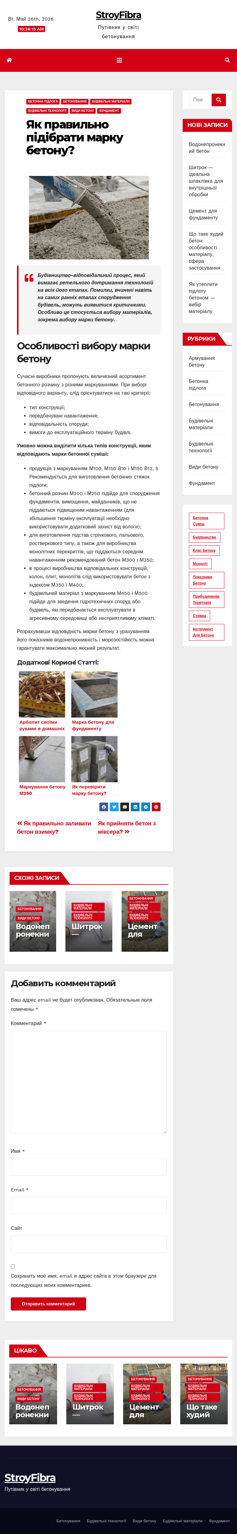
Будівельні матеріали (111, 101)
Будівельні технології (47, 110)
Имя (18, 1151)
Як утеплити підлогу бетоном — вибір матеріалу (203, 297)
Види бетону (83, 110)
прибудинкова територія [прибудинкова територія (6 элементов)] (206, 599)
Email (20, 1190)
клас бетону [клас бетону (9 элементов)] (204, 550)
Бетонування (75, 101)
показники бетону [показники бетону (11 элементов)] (202, 580)
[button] (227, 60)
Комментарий (28, 1023)
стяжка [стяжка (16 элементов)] (199, 616)
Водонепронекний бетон (33, 934)
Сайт (16, 1228)
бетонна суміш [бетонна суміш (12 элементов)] (200, 521)
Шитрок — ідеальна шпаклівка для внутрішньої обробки (206, 181)
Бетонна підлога (43, 101)
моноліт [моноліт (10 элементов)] (200, 564)
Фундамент (109, 110)
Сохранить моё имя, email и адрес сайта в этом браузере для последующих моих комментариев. (83, 1280)
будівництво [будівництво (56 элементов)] (204, 537)
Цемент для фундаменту (143, 938)
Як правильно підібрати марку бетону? (74, 137)
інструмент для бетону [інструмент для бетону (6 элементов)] (203, 632)
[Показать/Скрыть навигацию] (119, 60)
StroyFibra (118, 15)
